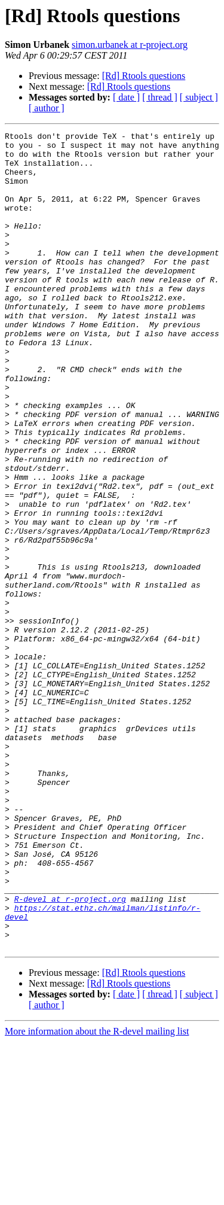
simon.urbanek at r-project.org (130, 44)
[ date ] (126, 97)
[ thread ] (159, 97)
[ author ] (47, 108)
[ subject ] (199, 97)
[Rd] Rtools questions (144, 76)
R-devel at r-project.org (70, 1053)
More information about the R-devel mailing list (97, 1194)
